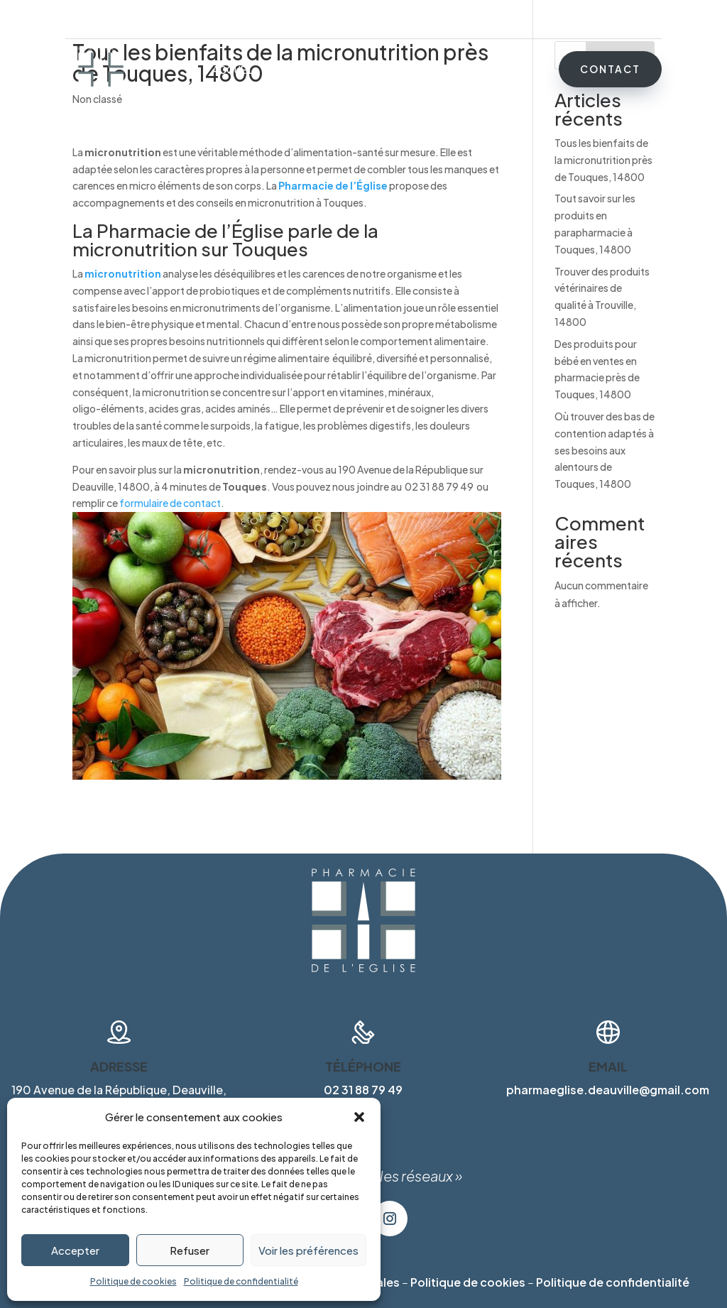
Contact (610, 68)
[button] (359, 1117)
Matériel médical (376, 70)
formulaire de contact (170, 502)
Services (292, 70)
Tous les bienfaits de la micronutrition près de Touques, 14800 (603, 159)
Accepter (75, 1250)
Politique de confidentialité (241, 1281)
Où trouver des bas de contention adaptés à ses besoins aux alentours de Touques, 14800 (604, 450)
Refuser (189, 1250)
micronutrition (122, 273)
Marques (459, 70)
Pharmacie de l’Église (333, 185)
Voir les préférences (308, 1250)
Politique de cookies (133, 1281)
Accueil (232, 70)
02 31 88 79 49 (628, 19)
